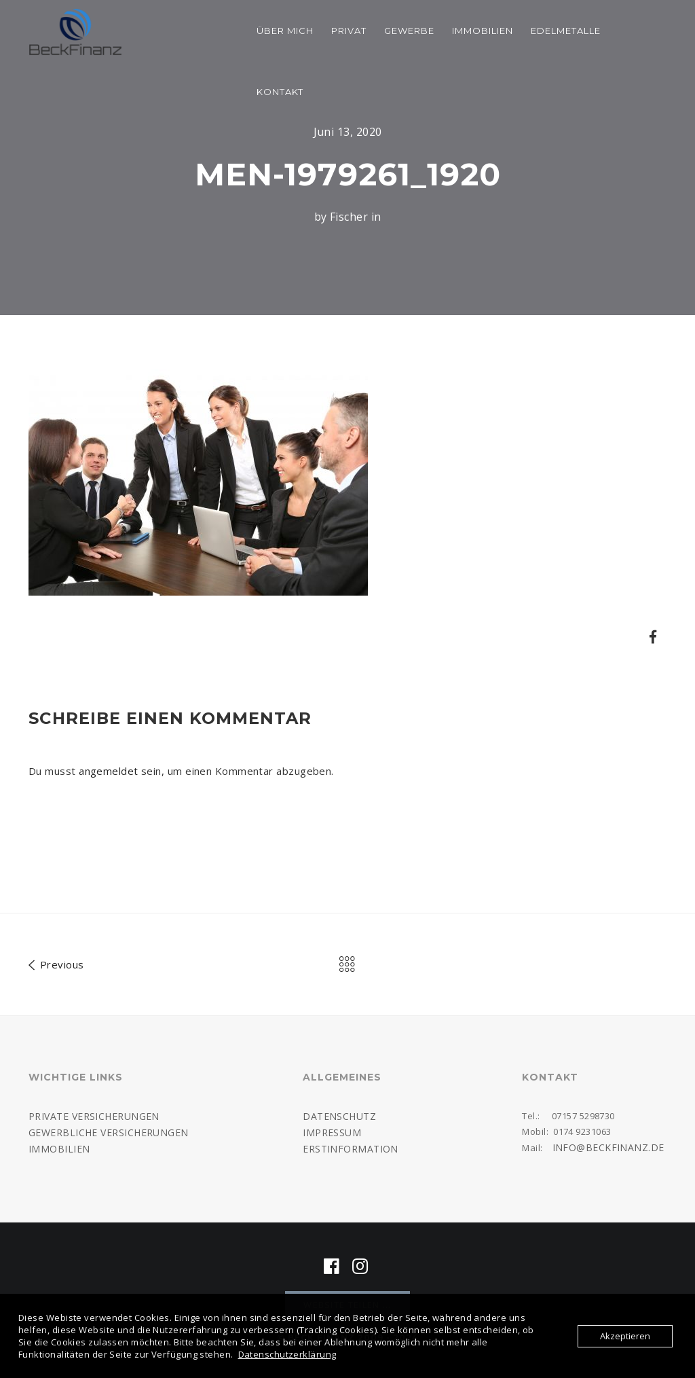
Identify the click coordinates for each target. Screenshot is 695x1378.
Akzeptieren (625, 1336)
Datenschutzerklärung (287, 1354)
